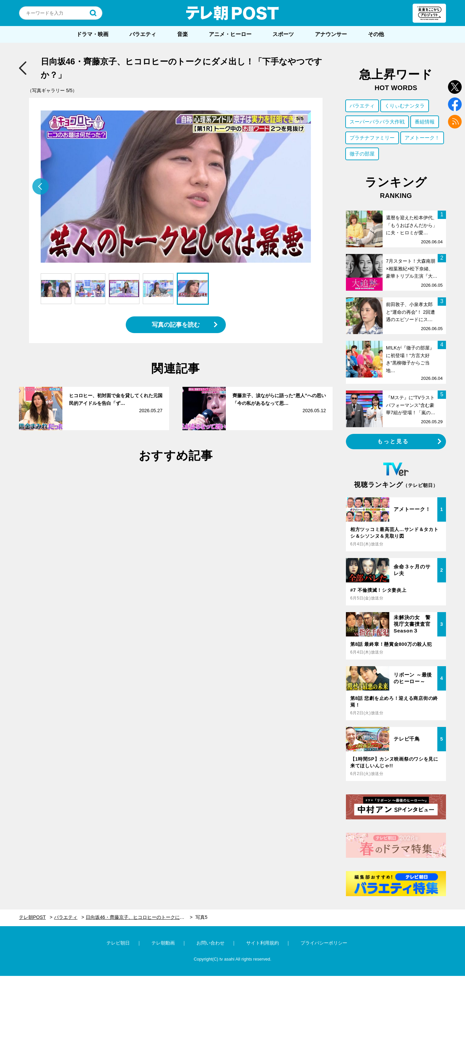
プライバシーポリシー (324, 943)
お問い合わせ (210, 943)
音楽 (182, 34)
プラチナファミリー (372, 138)
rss (455, 121)
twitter (455, 87)
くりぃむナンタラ (405, 105)
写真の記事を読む (176, 324)
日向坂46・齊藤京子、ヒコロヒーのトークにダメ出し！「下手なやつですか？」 (139, 917)
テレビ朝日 (118, 943)
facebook (455, 104)
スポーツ (283, 34)
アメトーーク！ (422, 138)
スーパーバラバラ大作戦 (377, 121)
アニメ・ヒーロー (230, 34)
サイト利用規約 (262, 943)
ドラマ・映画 (92, 34)
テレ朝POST (232, 13)
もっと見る (393, 441)
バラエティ (142, 34)
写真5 (201, 917)
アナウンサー (331, 34)
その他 (376, 34)
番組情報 (425, 121)
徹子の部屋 (362, 154)
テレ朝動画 (163, 943)
